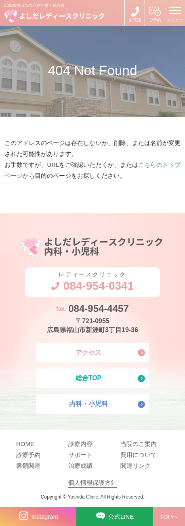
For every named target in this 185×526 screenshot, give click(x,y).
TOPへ (169, 516)
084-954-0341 (135, 13)
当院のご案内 (138, 443)
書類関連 (28, 465)
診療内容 (80, 443)
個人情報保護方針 (92, 482)
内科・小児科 (88, 403)
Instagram (37, 516)
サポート (80, 454)
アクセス (88, 352)
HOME (25, 443)
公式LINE (113, 516)
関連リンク (135, 465)
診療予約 (28, 454)
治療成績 (80, 465)
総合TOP (89, 378)
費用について (138, 454)
